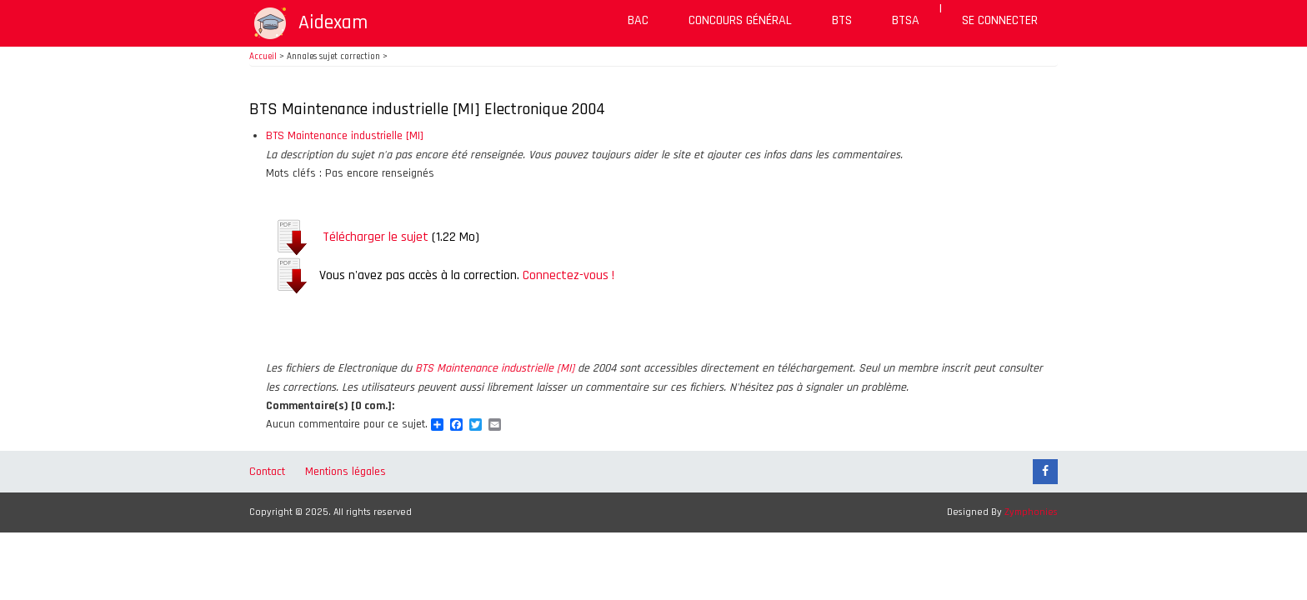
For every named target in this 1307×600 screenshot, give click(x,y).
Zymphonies (1031, 512)
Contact (267, 471)
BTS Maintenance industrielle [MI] (344, 135)
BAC (638, 20)
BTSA (905, 20)
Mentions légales (345, 471)
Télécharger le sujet (375, 237)
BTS (842, 20)
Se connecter (1000, 20)
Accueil (263, 56)
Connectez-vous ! (568, 275)
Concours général (740, 20)
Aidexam (333, 22)
